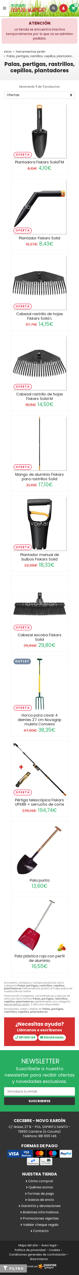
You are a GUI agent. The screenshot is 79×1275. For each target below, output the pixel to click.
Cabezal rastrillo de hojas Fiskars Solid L (39, 316)
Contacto (41, 1231)
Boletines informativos (41, 1212)
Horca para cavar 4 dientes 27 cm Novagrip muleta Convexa (39, 720)
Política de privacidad (30, 1250)
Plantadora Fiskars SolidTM (39, 162)
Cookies (54, 1250)
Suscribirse (39, 1101)
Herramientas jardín (16, 1004)
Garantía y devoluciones (41, 1206)
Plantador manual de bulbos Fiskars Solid (39, 557)
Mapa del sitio (28, 1245)
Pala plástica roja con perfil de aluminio (40, 958)
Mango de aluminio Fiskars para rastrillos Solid (39, 476)
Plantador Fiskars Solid (39, 238)
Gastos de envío (41, 1200)
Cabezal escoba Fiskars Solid (39, 637)
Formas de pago (40, 1193)
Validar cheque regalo (40, 1225)
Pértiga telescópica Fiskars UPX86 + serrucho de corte (39, 802)
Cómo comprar (40, 1181)
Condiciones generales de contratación (37, 1254)
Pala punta (39, 880)
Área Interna (39, 1259)
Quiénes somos (41, 1187)
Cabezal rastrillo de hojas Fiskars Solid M (39, 396)
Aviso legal (48, 1245)
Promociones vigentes (41, 1218)
